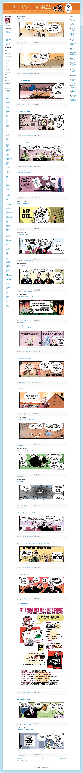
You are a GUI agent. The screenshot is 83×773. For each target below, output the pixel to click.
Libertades (8, 202)
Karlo (72, 57)
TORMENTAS (21, 481)
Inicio (42, 758)
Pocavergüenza (8, 254)
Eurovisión (8, 167)
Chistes (7, 125)
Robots (7, 271)
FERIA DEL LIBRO (22, 603)
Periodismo (8, 249)
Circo (7, 129)
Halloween (8, 185)
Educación (8, 151)
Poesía (7, 256)
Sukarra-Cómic (73, 96)
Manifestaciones (9, 212)
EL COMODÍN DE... (23, 235)
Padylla (72, 80)
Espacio (7, 162)
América (21, 167)
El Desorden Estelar (8, 44)
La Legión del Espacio (73, 65)
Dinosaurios (8, 149)
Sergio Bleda (73, 95)
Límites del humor (9, 204)
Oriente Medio (29, 260)
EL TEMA (20, 49)
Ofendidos (8, 235)
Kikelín (72, 58)
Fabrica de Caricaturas (73, 37)
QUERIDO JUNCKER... (24, 173)
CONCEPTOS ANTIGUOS (25, 296)
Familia (7, 168)
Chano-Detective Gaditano (9, 122)
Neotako (72, 76)
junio (7, 65)
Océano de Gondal (74, 78)
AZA (72, 19)
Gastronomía (8, 177)
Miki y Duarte (73, 75)
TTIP (30, 724)
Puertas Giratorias (9, 266)
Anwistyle (72, 24)
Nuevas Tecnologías (8, 234)
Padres (7, 241)
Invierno (7, 196)
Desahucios (8, 147)
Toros (7, 288)
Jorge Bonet (73, 48)
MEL (7, 23)
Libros (23, 383)
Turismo (7, 293)
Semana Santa (8, 276)
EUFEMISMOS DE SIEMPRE (26, 420)
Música (7, 224)
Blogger (47, 767)
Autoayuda (8, 107)
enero (7, 72)
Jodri (72, 47)
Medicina (7, 215)
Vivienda (7, 306)
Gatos (7, 179)
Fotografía (8, 173)
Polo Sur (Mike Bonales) (73, 84)
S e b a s (72, 92)
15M (7, 95)
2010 (7, 81)
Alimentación (8, 102)
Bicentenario (8, 111)
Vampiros (7, 296)
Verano (25, 44)
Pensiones (8, 248)
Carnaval (7, 119)
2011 (7, 80)
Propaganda (29, 229)
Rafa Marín (73, 85)
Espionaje (7, 163)
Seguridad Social (9, 275)
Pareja (7, 244)
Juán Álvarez (73, 54)
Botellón (7, 114)
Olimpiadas (8, 236)
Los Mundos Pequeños (73, 71)
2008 (7, 84)
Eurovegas (8, 166)
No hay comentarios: (30, 42)
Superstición (8, 282)
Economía (21, 599)
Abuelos (7, 98)
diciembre (8, 56)
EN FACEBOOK (9, 39)
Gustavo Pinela (73, 43)
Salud (7, 274)
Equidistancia (8, 160)
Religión (7, 270)
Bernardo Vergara (74, 27)
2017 (7, 53)
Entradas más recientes (21, 758)
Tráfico (7, 291)
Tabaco (7, 283)
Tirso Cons (73, 99)
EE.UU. (25, 724)
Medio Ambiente (9, 216)
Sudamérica (8, 280)
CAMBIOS (20, 389)
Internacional (8, 195)
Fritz (72, 40)
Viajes (7, 301)
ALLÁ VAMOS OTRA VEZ (25, 730)
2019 (7, 50)
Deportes (7, 144)
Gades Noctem (73, 41)
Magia (7, 211)
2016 (7, 54)
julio (7, 63)
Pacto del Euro (8, 240)
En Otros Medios (9, 158)
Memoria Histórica (23, 291)
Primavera (21, 507)
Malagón (72, 74)
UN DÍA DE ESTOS (23, 204)
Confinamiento (8, 131)
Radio (7, 267)
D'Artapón (7, 42)
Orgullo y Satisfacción (8, 32)
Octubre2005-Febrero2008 (8, 91)
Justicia (7, 198)
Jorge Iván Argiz (74, 49)
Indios (7, 190)
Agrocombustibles (9, 99)
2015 (7, 74)
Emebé (72, 34)
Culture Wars (8, 140)
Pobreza (7, 253)
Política (33, 260)
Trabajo (24, 322)
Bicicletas (7, 112)
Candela (72, 30)
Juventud (7, 199)
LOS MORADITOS (22, 574)
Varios (7, 297)
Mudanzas (8, 222)
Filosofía (7, 171)
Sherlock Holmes (9, 279)
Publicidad (8, 265)
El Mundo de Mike (74, 33)
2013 (7, 77)
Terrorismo (8, 287)
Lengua (7, 200)
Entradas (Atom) (24, 760)
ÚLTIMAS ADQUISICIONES (25, 111)
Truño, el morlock (9, 40)
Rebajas (7, 269)
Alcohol (7, 101)
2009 (7, 83)
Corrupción (25, 260)
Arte (21, 383)
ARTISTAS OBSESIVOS (24, 358)
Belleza (7, 110)
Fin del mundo (8, 172)
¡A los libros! (73, 101)
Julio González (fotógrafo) (73, 53)
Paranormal (8, 243)
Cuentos (7, 138)
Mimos (7, 220)
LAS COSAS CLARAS (24, 699)
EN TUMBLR (8, 36)
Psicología (8, 263)
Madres (7, 209)
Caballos (7, 115)
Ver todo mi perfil (8, 25)
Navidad (7, 229)
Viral (7, 305)
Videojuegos (8, 302)
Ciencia (7, 126)
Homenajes (8, 188)
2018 (7, 51)
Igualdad (7, 189)
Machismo (8, 208)
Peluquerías (8, 247)
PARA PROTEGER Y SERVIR (26, 512)
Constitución (8, 133)
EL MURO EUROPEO (23, 80)
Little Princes (73, 68)
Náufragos (8, 226)
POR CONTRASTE (23, 18)
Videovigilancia (8, 304)
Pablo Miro (73, 79)
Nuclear (7, 231)
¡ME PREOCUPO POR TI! (25, 450)
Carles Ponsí (73, 31)
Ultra (7, 295)
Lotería (7, 207)
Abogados (8, 97)
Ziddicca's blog (73, 100)
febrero (7, 71)
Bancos (7, 108)
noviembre (8, 57)
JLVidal (72, 44)
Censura (7, 120)
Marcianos (8, 213)
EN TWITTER (8, 38)
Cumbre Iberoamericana (8, 143)
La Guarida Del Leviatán (73, 63)
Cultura (7, 139)
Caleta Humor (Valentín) (73, 29)
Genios (7, 181)
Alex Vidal (73, 20)
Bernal (72, 25)
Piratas (7, 252)
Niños (7, 230)
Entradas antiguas (63, 758)
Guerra (7, 184)
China (7, 124)
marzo (7, 69)
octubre (7, 59)
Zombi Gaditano (8, 308)
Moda (7, 221)
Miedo (7, 218)
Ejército (7, 154)
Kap (72, 55)
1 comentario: (29, 104)
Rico (72, 90)
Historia (21, 322)
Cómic (7, 130)
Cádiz (7, 116)
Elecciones (22, 44)
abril (7, 68)
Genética (7, 180)
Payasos (7, 245)
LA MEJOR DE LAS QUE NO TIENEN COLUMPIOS (33, 543)
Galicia (7, 176)
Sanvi (72, 94)
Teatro (7, 284)
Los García (73, 69)
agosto (7, 62)
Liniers (72, 66)
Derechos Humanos (7, 146)
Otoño (7, 239)
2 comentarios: (29, 505)
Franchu (72, 39)
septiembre (8, 60)
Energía (7, 159)
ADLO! (72, 18)
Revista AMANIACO (73, 87)
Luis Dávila (73, 72)
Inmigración (25, 599)
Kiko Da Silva (73, 59)
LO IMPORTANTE (22, 142)
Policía (7, 257)
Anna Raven (73, 23)
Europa (21, 198)
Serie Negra (8, 278)
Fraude (7, 175)
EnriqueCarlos (73, 35)
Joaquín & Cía (73, 45)
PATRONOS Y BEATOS (24, 327)
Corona (7, 134)
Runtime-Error (73, 91)
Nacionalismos (8, 225)
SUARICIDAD (21, 265)
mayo (7, 66)
